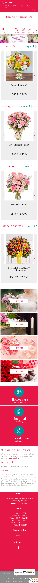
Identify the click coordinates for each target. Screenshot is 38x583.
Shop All (28, 46)
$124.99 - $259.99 (19, 276)
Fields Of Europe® (19, 85)
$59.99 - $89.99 (19, 94)
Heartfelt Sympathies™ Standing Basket (19, 269)
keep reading (13, 458)
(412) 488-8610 (10, 3)
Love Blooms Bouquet (19, 145)
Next (35, 75)
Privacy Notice (25, 579)
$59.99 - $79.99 (19, 213)
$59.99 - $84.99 (19, 153)
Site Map (27, 581)
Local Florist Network (15, 581)
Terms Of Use (12, 579)
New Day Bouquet (19, 204)
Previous (3, 75)
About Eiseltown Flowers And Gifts (16, 450)
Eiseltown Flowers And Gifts (19, 16)
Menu (3, 32)
